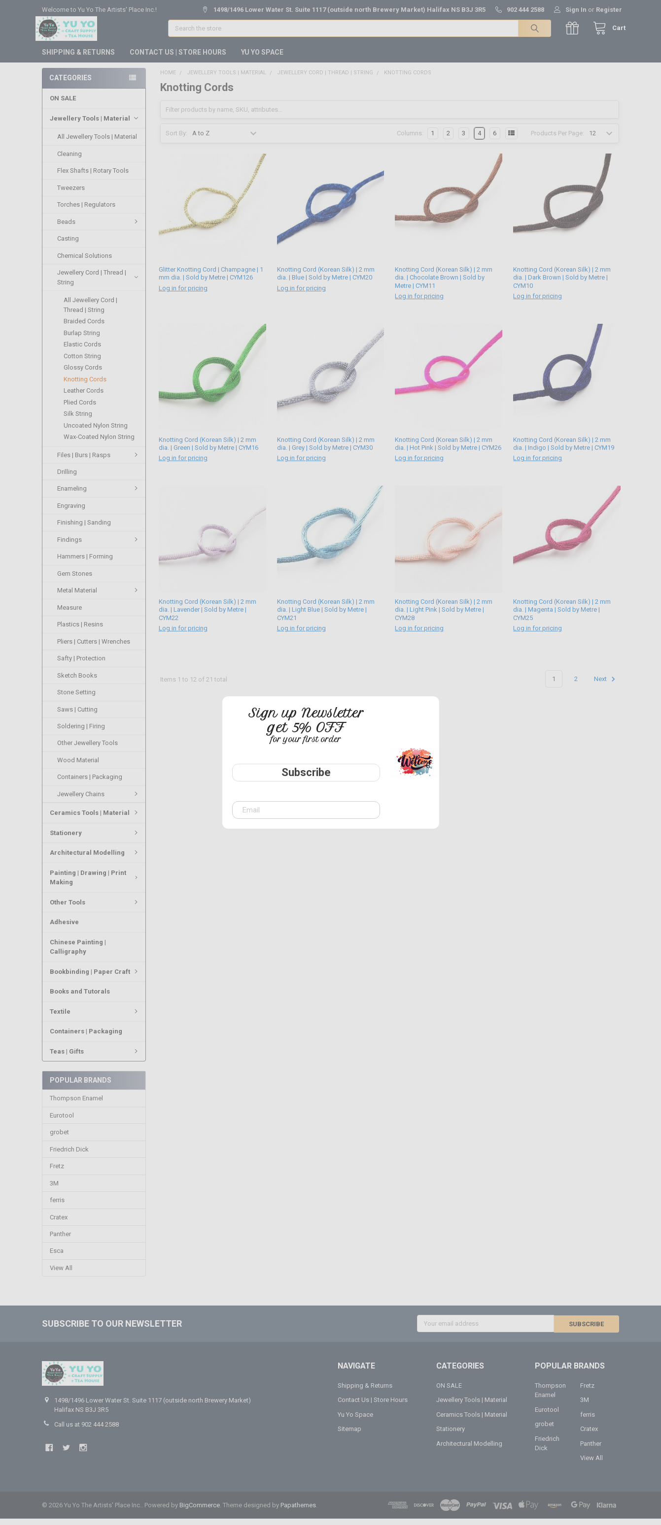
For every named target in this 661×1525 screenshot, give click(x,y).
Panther (60, 1241)
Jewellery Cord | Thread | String (97, 283)
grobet (59, 1139)
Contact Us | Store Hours (178, 58)
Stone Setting (76, 698)
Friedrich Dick (69, 1155)
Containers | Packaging (89, 783)
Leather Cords (84, 397)
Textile (95, 1018)
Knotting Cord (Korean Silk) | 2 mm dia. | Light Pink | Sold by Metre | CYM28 (443, 616)
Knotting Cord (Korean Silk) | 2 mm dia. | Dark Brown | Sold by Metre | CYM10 (562, 284)
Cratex (59, 1223)
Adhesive (64, 928)
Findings (98, 546)
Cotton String (82, 362)
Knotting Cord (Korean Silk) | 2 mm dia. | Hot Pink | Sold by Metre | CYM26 (448, 450)
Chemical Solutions (84, 262)
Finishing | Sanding (84, 528)
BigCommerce (199, 1511)
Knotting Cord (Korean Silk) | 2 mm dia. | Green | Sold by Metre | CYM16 (208, 450)
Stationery (95, 839)
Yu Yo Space (262, 58)
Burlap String (82, 339)
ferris (57, 1207)
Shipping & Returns (78, 58)
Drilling (67, 478)
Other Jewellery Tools (87, 749)
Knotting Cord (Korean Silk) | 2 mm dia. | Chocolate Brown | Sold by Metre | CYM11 (443, 284)
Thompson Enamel (76, 1105)
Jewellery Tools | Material (94, 125)
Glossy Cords (83, 373)
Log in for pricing (183, 294)
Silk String (78, 420)
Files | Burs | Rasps (98, 461)
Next (606, 686)
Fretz (57, 1173)
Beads (98, 228)
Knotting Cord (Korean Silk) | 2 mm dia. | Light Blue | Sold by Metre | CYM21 (326, 616)
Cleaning (69, 160)
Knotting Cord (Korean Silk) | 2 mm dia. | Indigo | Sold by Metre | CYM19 (563, 450)
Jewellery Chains (98, 800)
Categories (70, 84)
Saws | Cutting (77, 715)
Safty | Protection (81, 664)
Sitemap (349, 1435)
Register (609, 9)
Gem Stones (74, 580)
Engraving (71, 512)
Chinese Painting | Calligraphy (78, 953)
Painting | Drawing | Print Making (95, 884)
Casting (68, 245)
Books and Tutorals (80, 997)
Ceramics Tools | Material (95, 819)
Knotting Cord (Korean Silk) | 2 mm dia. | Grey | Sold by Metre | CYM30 (326, 450)
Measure (69, 614)
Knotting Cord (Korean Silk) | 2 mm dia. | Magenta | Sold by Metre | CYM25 (562, 616)
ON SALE (63, 104)
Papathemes (298, 1511)
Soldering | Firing (81, 732)
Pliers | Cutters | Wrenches (93, 648)
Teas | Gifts (95, 1057)
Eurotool (62, 1121)
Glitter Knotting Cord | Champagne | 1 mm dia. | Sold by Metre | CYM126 (211, 280)
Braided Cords (84, 327)
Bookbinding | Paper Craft (95, 978)
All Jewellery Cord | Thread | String (90, 311)
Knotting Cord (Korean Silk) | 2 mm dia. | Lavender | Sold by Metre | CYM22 (207, 616)
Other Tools (95, 908)
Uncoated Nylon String (96, 432)
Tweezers (71, 194)
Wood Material (78, 766)
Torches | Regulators (86, 211)
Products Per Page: (557, 140)
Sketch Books (77, 681)
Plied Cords (80, 408)
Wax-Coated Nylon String (99, 443)
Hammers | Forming (85, 562)
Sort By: (176, 140)
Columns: (410, 140)
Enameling (98, 494)
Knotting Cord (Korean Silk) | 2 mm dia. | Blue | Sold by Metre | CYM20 (326, 280)
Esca (57, 1257)
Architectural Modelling (95, 859)
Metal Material (98, 596)
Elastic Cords (82, 350)
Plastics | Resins (80, 630)
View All (61, 1274)
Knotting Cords (85, 385)
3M (54, 1189)
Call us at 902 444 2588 (86, 1430)
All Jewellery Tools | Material (97, 143)
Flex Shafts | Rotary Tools (93, 177)
